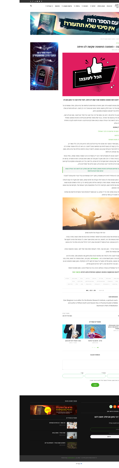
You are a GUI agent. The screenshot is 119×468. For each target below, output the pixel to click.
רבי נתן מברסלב (78, 284)
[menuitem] (59, 463)
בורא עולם (75, 278)
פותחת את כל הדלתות (101, 135)
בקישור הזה (57, 272)
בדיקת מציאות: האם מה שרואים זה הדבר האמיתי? (93, 131)
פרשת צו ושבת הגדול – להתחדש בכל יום (35, 443)
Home (106, 39)
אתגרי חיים (82, 278)
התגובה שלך (104, 358)
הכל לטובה (68, 278)
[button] (75, 290)
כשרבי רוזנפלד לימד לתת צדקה (53, 341)
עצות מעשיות (95, 284)
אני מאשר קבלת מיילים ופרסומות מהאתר (98, 433)
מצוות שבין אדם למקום (70, 281)
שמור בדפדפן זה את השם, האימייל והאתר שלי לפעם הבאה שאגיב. (88, 380)
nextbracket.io (51, 458)
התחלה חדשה (104, 281)
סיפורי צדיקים (60, 281)
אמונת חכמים (88, 278)
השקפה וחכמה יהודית (102, 43)
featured (104, 278)
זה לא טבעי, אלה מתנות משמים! (98, 140)
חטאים (97, 281)
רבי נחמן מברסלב (87, 284)
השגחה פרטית (55, 278)
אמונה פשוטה (96, 278)
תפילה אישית (50, 284)
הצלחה (62, 278)
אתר (107, 373)
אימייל (84, 373)
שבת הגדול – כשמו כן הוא (39, 433)
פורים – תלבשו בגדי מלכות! (76, 341)
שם (62, 373)
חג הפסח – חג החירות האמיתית (38, 423)
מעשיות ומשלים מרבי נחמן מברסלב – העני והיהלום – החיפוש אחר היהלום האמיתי (97, 326)
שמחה (62, 284)
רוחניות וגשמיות (69, 284)
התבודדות (47, 278)
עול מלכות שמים (104, 284)
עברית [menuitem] (58, 463)
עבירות (54, 281)
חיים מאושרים (90, 281)
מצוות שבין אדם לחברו (81, 281)
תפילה (57, 284)
